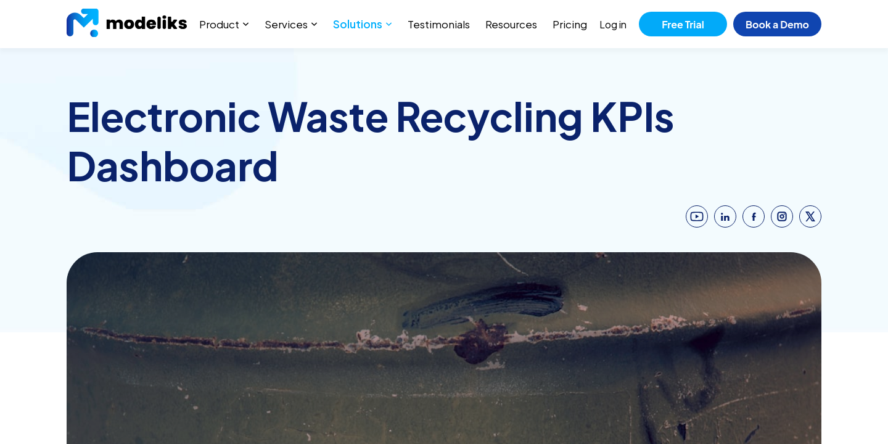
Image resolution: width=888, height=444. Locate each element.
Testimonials (439, 24)
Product (219, 24)
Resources (511, 24)
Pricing (570, 24)
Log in (613, 24)
